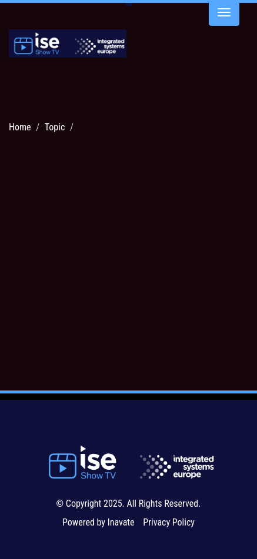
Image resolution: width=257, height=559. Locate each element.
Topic (55, 127)
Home (20, 127)
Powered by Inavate (98, 522)
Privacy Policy (169, 522)
